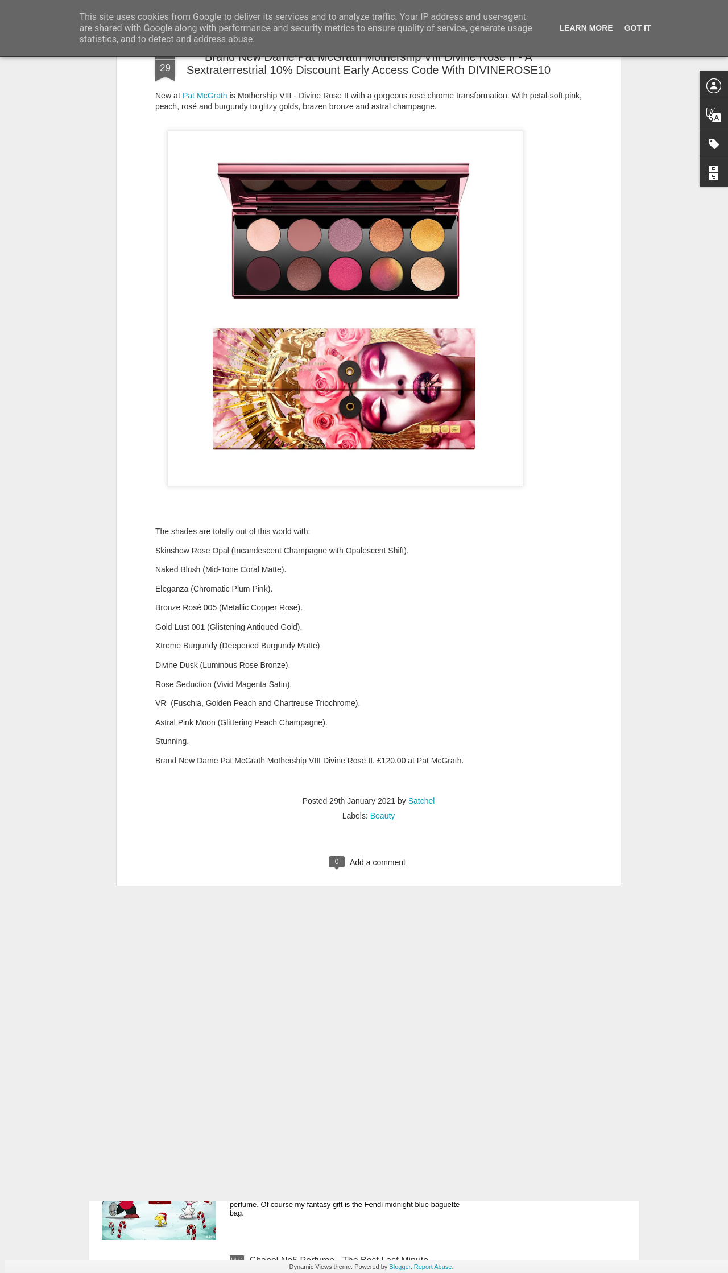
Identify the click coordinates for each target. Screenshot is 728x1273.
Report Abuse (433, 1266)
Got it (637, 27)
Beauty (382, 615)
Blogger (399, 1266)
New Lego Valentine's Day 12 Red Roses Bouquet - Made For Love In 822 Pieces (354, 1007)
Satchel (421, 600)
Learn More (586, 27)
